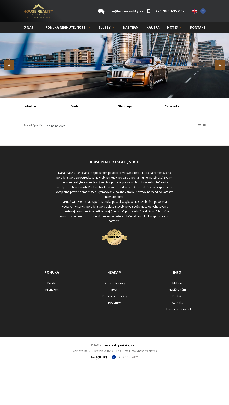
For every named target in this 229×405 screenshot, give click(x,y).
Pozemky (114, 341)
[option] (114, 65)
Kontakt (198, 27)
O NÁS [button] (28, 27)
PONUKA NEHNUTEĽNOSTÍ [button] (66, 27)
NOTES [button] (172, 27)
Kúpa (83, 127)
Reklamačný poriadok (177, 348)
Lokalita (30, 106)
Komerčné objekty (114, 334)
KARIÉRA (153, 27)
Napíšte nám (177, 328)
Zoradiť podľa (33, 164)
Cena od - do (174, 106)
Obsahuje (125, 106)
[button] (9, 65)
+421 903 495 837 (169, 11)
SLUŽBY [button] (105, 27)
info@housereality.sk (125, 11)
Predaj (36, 127)
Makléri (177, 321)
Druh (74, 106)
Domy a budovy (114, 321)
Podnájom (39, 136)
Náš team (131, 27)
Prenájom (60, 127)
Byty (114, 328)
